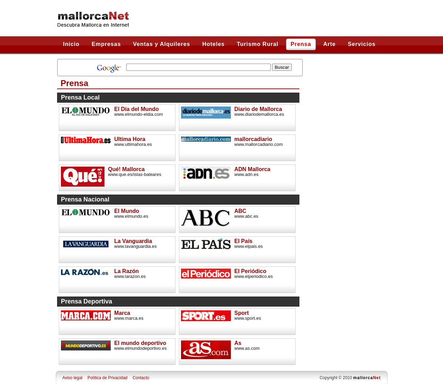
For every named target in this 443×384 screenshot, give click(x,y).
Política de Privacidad (107, 377)
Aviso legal (72, 377)
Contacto (141, 377)
